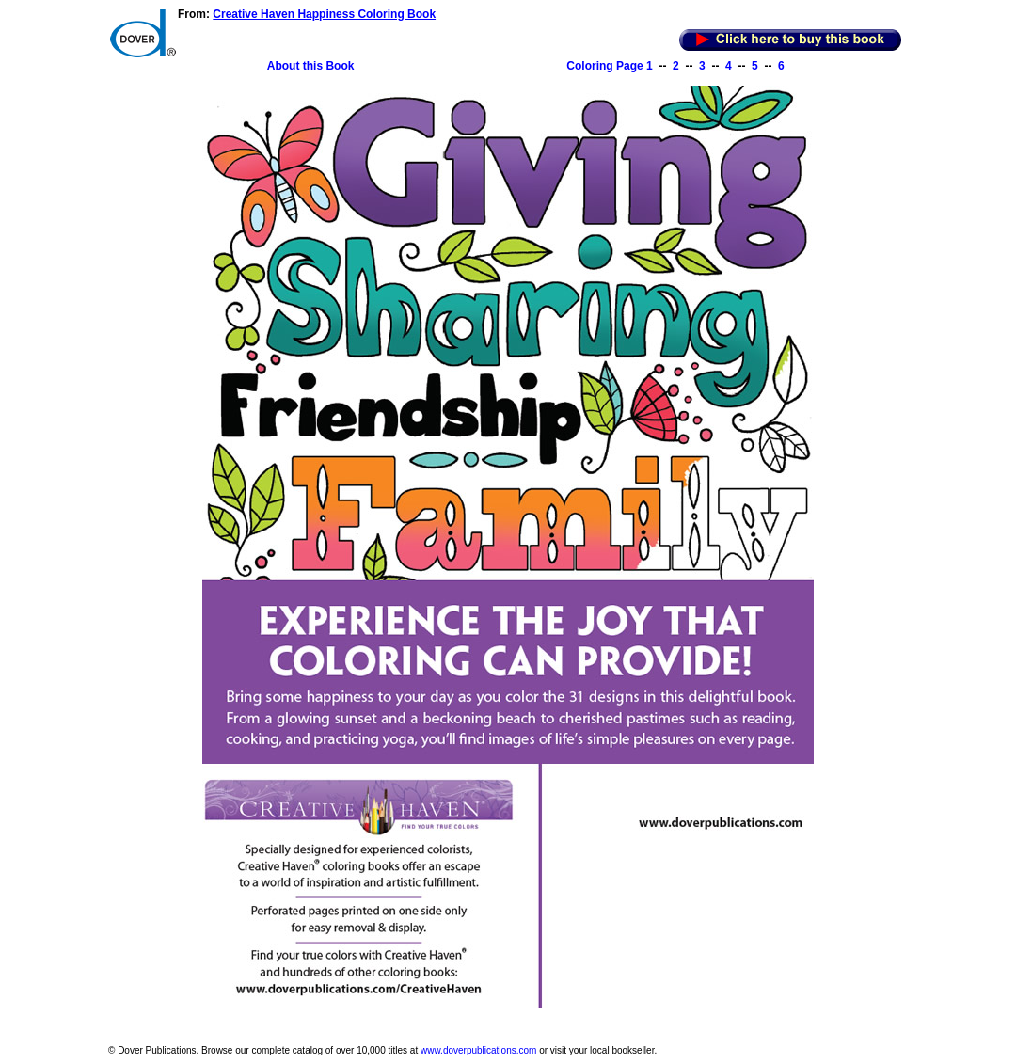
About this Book (311, 65)
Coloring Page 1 (609, 65)
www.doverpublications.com (478, 1050)
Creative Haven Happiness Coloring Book (324, 14)
